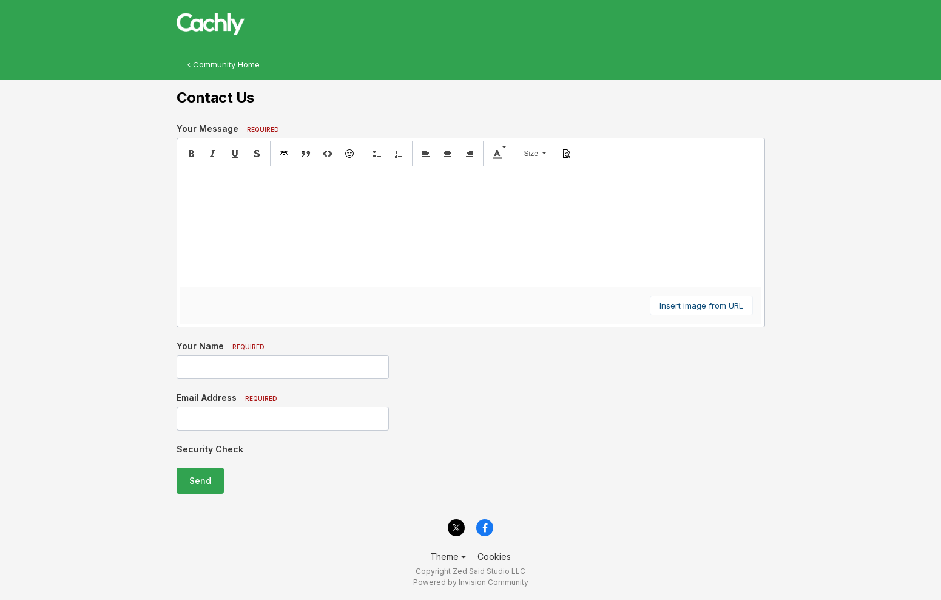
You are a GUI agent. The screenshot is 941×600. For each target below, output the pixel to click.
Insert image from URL (701, 305)
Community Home (223, 64)
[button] (191, 153)
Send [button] (200, 481)
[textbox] (470, 226)
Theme (448, 556)
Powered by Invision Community (470, 582)
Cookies (494, 556)
